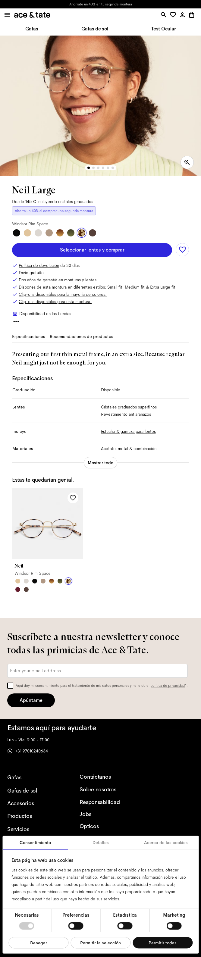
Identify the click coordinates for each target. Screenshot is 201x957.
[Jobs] (106, 814)
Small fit (114, 287)
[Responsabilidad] (106, 802)
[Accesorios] (33, 803)
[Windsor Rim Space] (81, 232)
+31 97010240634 (27, 751)
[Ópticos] (106, 826)
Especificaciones (28, 336)
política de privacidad (167, 685)
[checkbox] (10, 686)
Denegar (38, 942)
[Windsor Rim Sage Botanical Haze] (60, 581)
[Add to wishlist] (182, 249)
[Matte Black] (16, 232)
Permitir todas (163, 942)
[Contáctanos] (106, 777)
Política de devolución (39, 265)
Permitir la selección (100, 942)
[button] (174, 15)
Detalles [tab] (101, 842)
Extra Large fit (162, 287)
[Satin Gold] (27, 232)
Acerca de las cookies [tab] (166, 842)
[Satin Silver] (38, 232)
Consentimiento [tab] (35, 842)
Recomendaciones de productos (81, 336)
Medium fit (135, 287)
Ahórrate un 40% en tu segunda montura (100, 4)
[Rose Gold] (49, 232)
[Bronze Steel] (92, 232)
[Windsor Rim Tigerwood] (60, 232)
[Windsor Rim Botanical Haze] (70, 232)
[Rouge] (18, 589)
